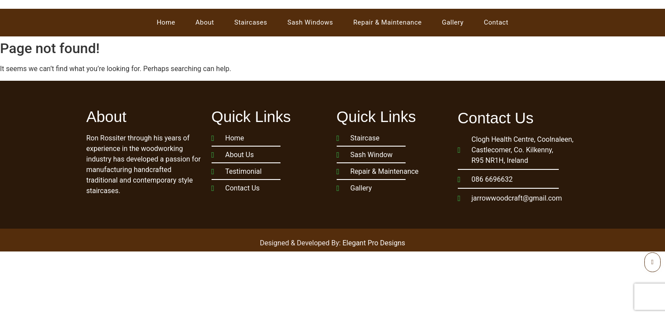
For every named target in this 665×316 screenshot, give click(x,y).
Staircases (250, 22)
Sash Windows (310, 22)
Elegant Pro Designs (373, 243)
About (204, 22)
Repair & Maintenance (387, 22)
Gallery (453, 22)
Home (166, 22)
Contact (496, 22)
